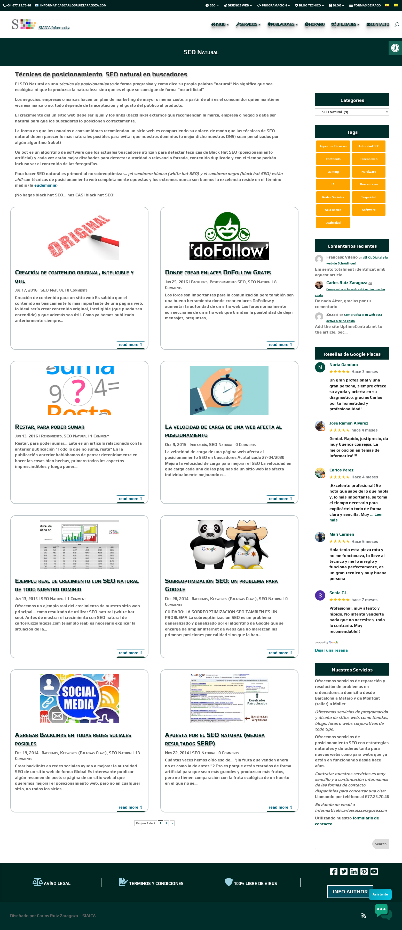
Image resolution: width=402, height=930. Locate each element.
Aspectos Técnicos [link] (333, 146)
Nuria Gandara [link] (343, 364)
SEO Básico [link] (333, 210)
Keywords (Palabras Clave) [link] (83, 752)
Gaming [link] (333, 171)
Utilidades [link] (343, 24)
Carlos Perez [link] (341, 470)
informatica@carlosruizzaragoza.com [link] (73, 5)
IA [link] (333, 184)
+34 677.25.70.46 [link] (18, 5)
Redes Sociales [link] (333, 197)
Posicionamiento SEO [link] (228, 281)
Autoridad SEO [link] (369, 146)
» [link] (172, 823)
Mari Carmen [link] (341, 534)
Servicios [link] (246, 24)
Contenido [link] (333, 159)
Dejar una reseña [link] (331, 650)
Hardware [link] (368, 171)
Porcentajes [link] (369, 184)
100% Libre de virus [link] (251, 883)
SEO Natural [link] (52, 290)
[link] (395, 48)
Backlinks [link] (50, 752)
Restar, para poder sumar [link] (49, 426)
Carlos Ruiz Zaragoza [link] (346, 282)
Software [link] (369, 210)
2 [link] (166, 823)
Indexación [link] (198, 444)
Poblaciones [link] (281, 24)
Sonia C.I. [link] (338, 592)
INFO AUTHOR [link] (350, 891)
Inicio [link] (218, 24)
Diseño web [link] (368, 159)
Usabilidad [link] (333, 223)
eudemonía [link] (45, 185)
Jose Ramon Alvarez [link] (348, 423)
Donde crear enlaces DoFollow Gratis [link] (218, 272)
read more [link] (128, 344)
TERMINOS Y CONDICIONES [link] (151, 883)
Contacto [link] (378, 24)
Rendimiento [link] (51, 436)
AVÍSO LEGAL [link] (51, 883)
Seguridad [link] (368, 197)
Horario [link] (315, 24)
